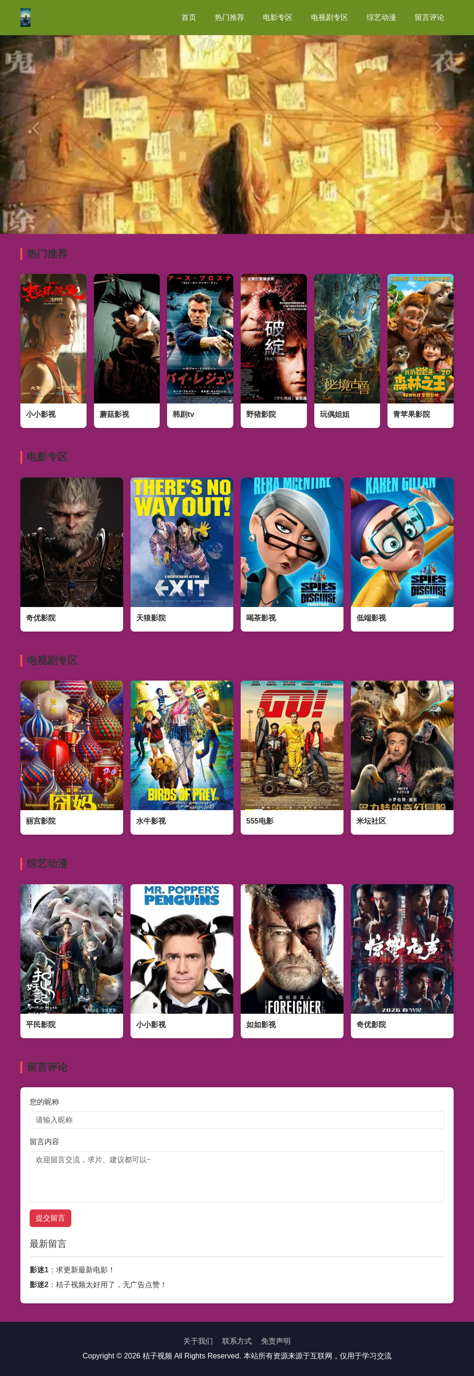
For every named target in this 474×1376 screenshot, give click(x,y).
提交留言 (50, 1218)
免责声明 (276, 1341)
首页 (188, 17)
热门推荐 (229, 17)
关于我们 (198, 1341)
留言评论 (429, 17)
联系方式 (237, 1341)
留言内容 (44, 1142)
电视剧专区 (329, 17)
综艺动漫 (381, 17)
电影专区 (278, 17)
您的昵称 (44, 1102)
